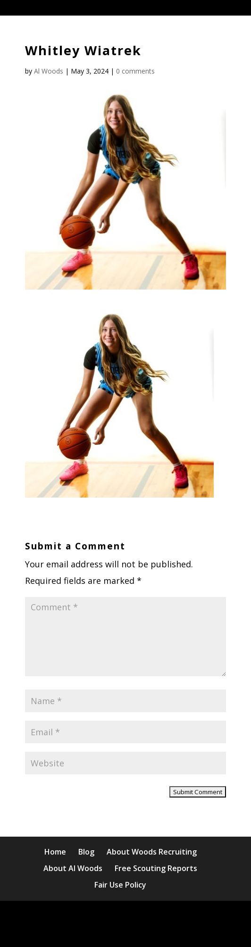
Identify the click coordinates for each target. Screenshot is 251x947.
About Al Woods (72, 868)
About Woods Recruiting (152, 852)
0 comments (135, 70)
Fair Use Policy (120, 885)
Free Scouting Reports (156, 868)
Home (55, 852)
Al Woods (48, 70)
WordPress (126, 931)
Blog (86, 852)
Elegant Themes (123, 915)
